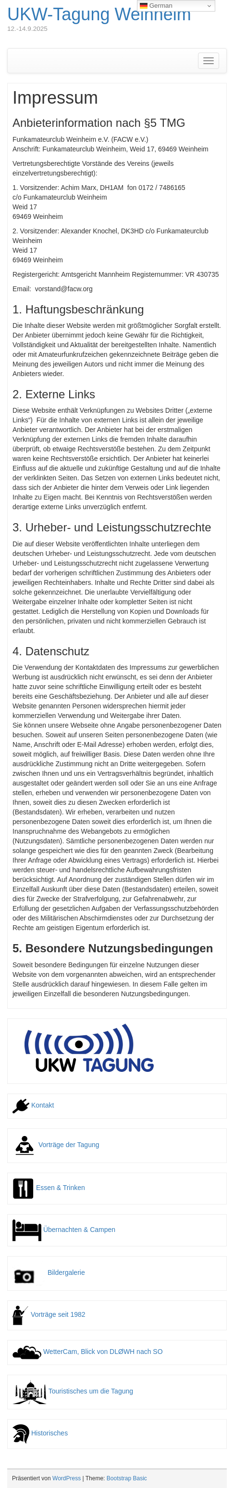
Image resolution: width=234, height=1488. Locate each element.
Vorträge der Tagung (55, 1145)
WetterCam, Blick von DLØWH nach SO (87, 1351)
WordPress (66, 1478)
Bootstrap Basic (127, 1478)
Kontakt (33, 1105)
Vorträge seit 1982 (49, 1314)
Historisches (40, 1433)
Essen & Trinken (48, 1187)
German (156, 6)
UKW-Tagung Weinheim (99, 14)
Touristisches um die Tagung (72, 1391)
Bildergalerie (48, 1272)
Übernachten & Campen (63, 1229)
